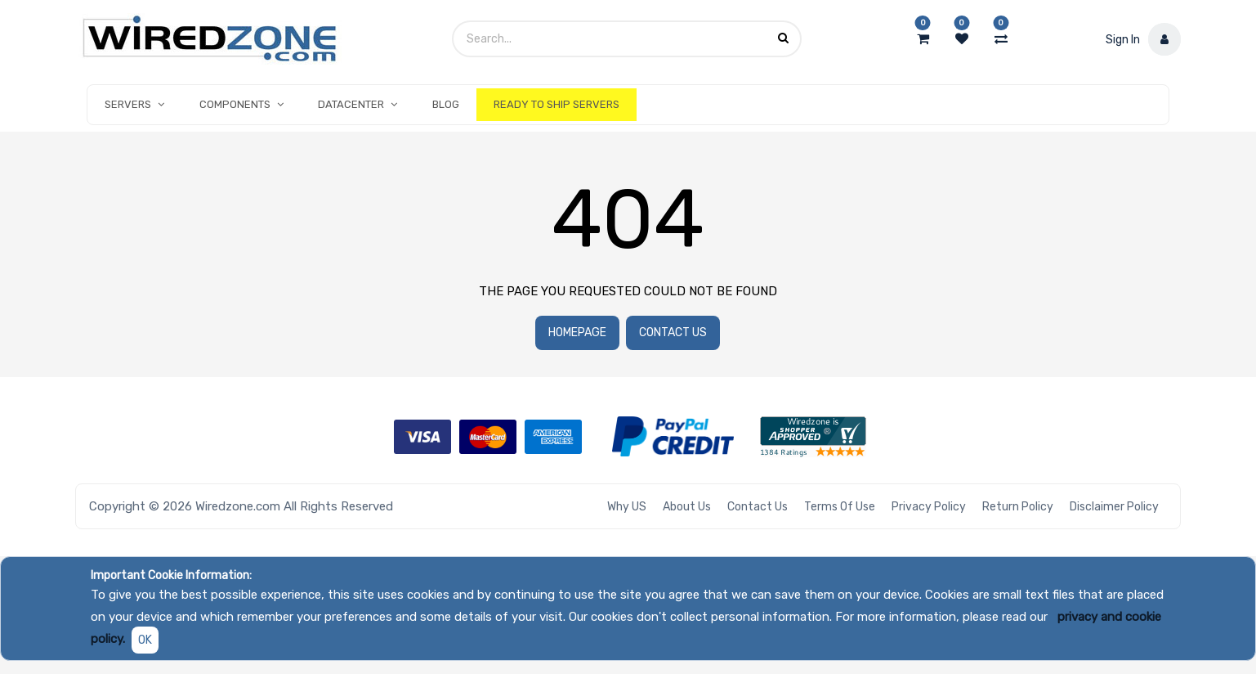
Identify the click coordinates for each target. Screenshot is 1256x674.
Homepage (577, 332)
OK (145, 640)
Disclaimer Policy (1114, 507)
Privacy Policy (929, 507)
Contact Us (673, 332)
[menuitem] (444, 104)
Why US (626, 507)
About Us (687, 507)
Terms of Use (839, 507)
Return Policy (1017, 507)
